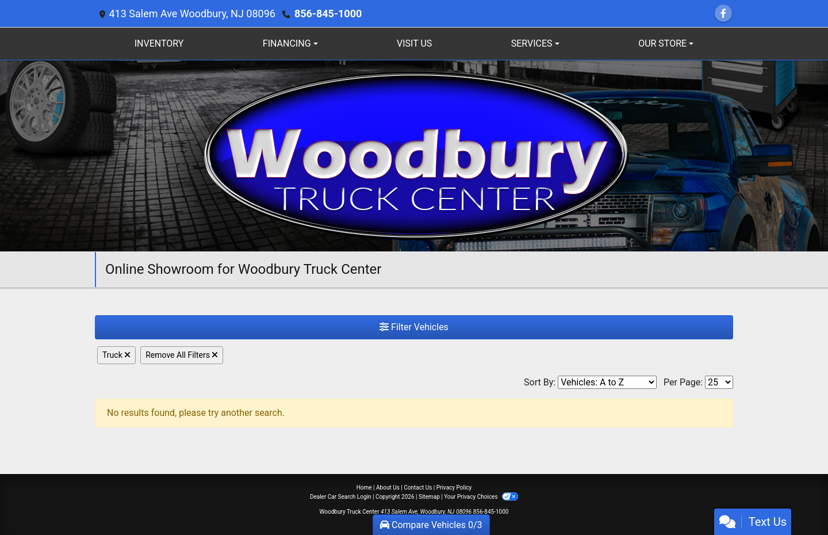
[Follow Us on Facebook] (723, 13)
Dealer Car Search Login (340, 497)
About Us (388, 487)
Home (364, 487)
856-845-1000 (328, 13)
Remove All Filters (181, 355)
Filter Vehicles (413, 327)
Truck (116, 355)
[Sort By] (607, 382)
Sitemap (429, 497)
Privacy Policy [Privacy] (454, 487)
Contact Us (418, 487)
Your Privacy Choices (481, 497)
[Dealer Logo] (414, 155)
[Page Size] (719, 382)
